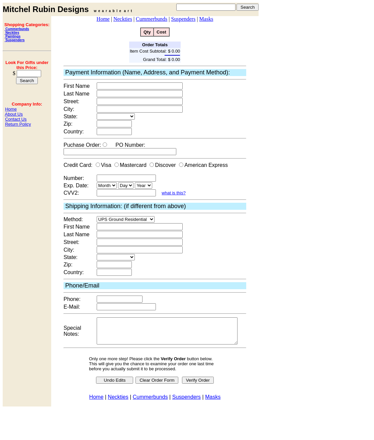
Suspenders (15, 40)
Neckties (12, 33)
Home (11, 109)
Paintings (13, 36)
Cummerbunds (17, 29)
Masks (206, 19)
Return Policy (18, 124)
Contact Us (15, 119)
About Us (14, 114)
